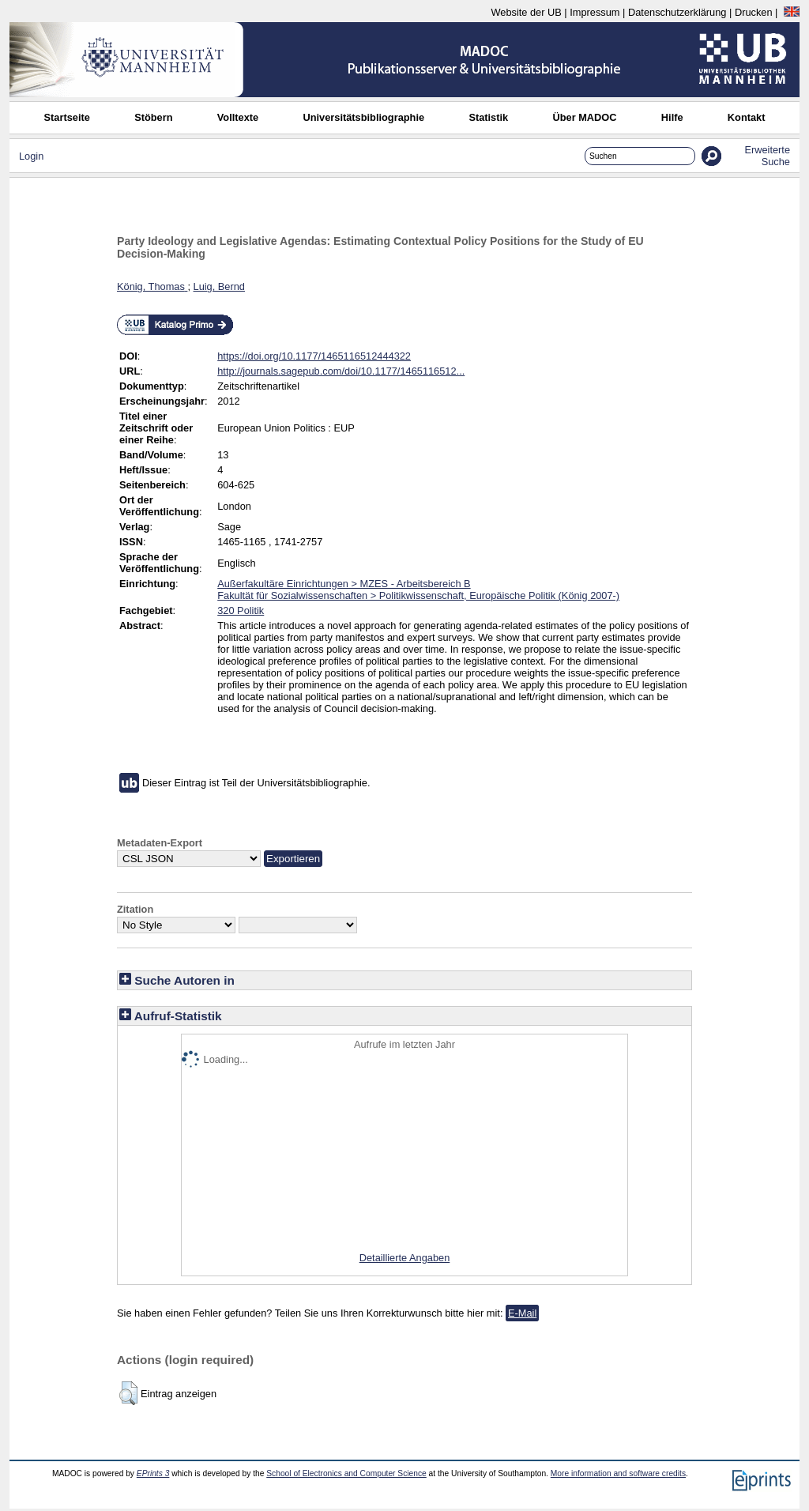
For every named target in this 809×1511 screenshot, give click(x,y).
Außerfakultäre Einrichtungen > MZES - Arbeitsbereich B (343, 584)
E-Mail (522, 1313)
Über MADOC (584, 117)
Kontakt (747, 117)
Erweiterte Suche (767, 156)
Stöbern (153, 117)
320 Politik (240, 610)
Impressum (594, 12)
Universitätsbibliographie (363, 117)
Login (31, 156)
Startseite (67, 117)
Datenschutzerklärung (677, 12)
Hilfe (672, 117)
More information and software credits (618, 1473)
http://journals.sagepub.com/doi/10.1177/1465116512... (341, 371)
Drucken (754, 12)
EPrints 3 (153, 1473)
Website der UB (526, 12)
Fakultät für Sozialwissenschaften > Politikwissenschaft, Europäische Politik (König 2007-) (418, 595)
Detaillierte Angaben (404, 1258)
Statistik (488, 117)
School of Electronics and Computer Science (346, 1473)
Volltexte (237, 117)
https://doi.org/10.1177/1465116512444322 (314, 356)
